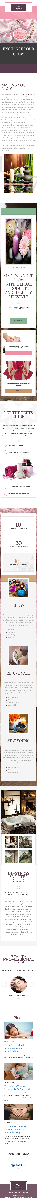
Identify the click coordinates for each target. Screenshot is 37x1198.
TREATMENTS (18, 352)
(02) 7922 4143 (20, 1195)
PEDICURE (18, 390)
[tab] (11, 842)
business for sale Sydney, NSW (24, 94)
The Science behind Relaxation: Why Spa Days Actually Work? (17, 1048)
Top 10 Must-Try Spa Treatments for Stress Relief (18, 1088)
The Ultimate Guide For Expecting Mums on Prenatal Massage (15, 1129)
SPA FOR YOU (18, 321)
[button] (18, 1168)
